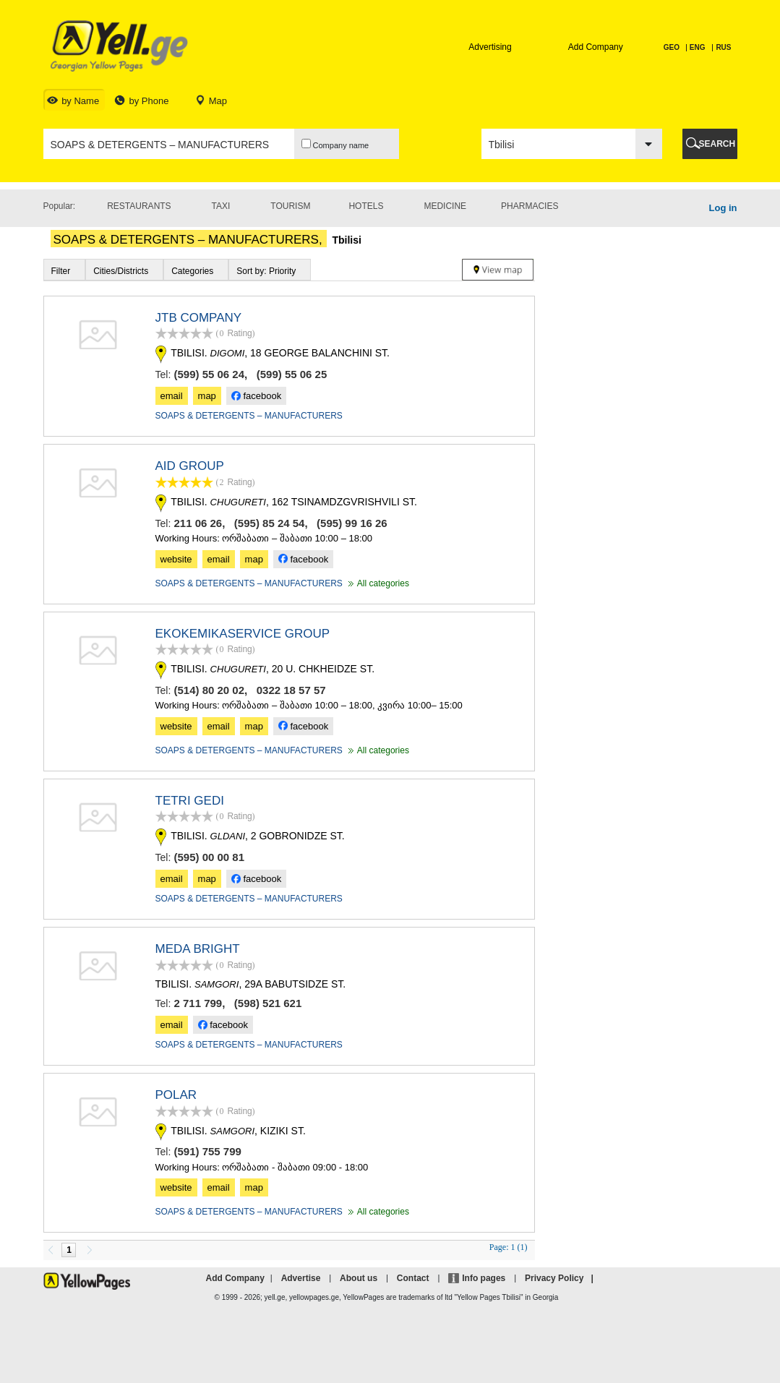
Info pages (483, 1278)
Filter (61, 271)
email (171, 395)
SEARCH (717, 144)
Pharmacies (529, 206)
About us (358, 1278)
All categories (377, 583)
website (176, 559)
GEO (673, 47)
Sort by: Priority (266, 271)
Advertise (301, 1278)
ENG (698, 47)
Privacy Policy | (561, 1278)
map (207, 395)
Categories (192, 271)
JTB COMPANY (198, 318)
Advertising (489, 47)
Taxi (221, 206)
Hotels (365, 206)
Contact (413, 1278)
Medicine (445, 206)
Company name (335, 144)
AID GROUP (189, 466)
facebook (256, 395)
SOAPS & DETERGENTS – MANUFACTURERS (249, 416)
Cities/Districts (120, 271)
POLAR (176, 1095)
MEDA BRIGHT (197, 949)
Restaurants (139, 206)
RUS (723, 47)
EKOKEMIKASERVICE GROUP (242, 634)
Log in (723, 207)
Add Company (595, 47)
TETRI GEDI (189, 801)
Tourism (290, 206)
